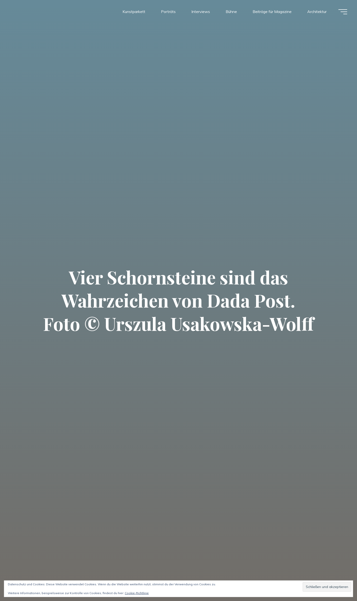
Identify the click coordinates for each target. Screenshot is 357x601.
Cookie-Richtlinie (137, 593)
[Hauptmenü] (342, 11)
